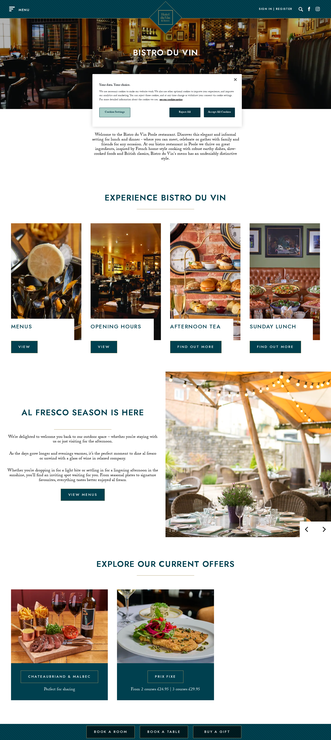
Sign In (265, 9)
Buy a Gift (217, 729)
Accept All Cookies (219, 112)
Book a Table (163, 729)
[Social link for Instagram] (317, 9)
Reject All (185, 112)
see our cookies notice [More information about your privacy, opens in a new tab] (171, 100)
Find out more (196, 346)
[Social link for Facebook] (309, 9)
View (25, 346)
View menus (82, 494)
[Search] (301, 9)
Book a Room (110, 729)
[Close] (235, 80)
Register (284, 9)
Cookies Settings (115, 112)
